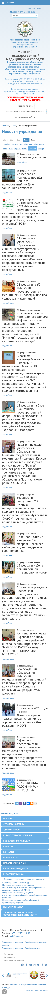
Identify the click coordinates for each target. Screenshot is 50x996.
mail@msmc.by (16, 936)
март (24, 148)
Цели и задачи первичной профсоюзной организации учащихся (20, 901)
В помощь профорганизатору (15, 882)
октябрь (24, 144)
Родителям (9, 957)
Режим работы (10, 857)
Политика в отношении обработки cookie (21, 948)
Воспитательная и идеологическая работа (24, 111)
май (11, 148)
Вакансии (8, 846)
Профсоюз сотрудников (15, 868)
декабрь (6, 144)
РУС (29, 8)
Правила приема (25, 105)
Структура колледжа (13, 824)
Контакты (8, 852)
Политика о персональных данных (18, 885)
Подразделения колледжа (16, 841)
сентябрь (33, 144)
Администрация (11, 829)
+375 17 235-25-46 (28, 79)
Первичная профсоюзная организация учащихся (24, 879)
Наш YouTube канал (13, 907)
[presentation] (3, 974)
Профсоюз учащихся (14, 874)
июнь (5, 148)
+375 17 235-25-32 (21, 933)
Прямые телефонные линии (17, 835)
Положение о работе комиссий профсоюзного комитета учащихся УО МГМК (23, 888)
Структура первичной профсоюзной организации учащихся (24, 896)
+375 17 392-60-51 (25, 93)
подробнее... (23, 162)
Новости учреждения (14, 863)
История (7, 818)
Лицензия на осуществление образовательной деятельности (20, 913)
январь (41, 148)
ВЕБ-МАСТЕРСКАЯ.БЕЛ (37, 990)
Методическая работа (25, 117)
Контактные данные (14, 960)
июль (41, 144)
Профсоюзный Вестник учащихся (17, 892)
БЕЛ (34, 8)
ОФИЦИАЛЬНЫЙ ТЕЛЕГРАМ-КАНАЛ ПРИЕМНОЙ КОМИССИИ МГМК (25, 98)
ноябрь (15, 144)
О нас (13, 125)
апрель (17, 148)
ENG (39, 8)
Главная (5, 125)
